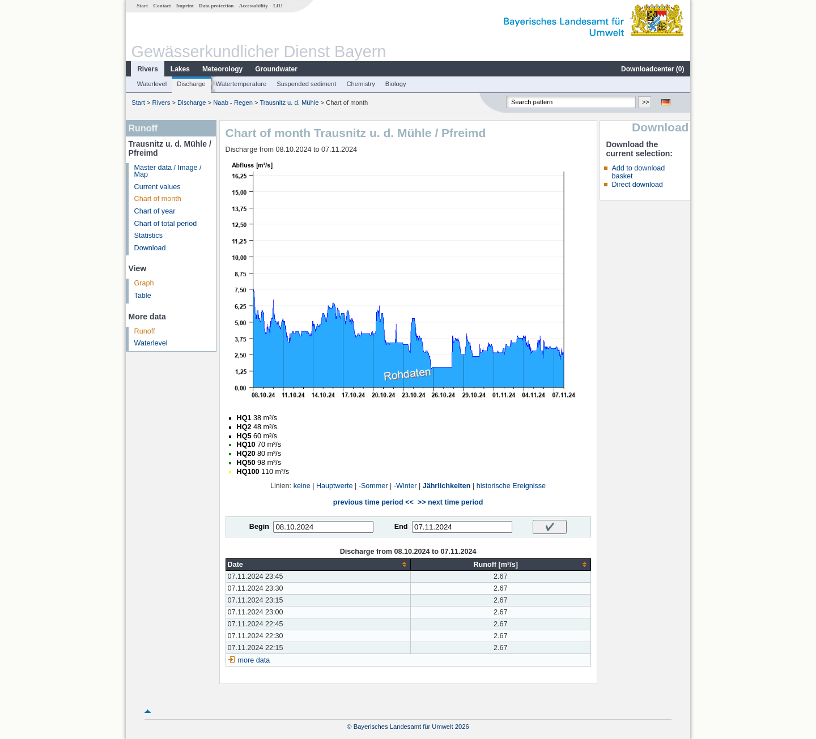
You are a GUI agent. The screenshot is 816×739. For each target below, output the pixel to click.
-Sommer (373, 486)
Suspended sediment (306, 83)
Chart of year (155, 211)
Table (142, 296)
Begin (259, 527)
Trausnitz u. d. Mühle (289, 102)
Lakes (180, 69)
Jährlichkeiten (447, 486)
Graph (144, 283)
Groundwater (276, 69)
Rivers (147, 69)
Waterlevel (152, 83)
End (401, 527)
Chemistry (360, 83)
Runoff (144, 331)
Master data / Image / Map (168, 171)
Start (142, 5)
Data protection (216, 5)
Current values (157, 187)
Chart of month (157, 199)
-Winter (405, 486)
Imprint (185, 5)
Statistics (148, 236)
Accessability (253, 5)
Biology (395, 83)
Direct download (636, 185)
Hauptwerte (334, 486)
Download (150, 248)
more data (254, 660)
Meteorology (222, 69)
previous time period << (373, 502)
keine (302, 486)
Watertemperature (241, 83)
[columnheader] (318, 564)
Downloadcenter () (652, 69)
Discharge (191, 83)
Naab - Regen (233, 102)
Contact (162, 5)
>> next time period (450, 502)
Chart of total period (165, 224)
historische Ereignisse (511, 486)
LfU (277, 5)
